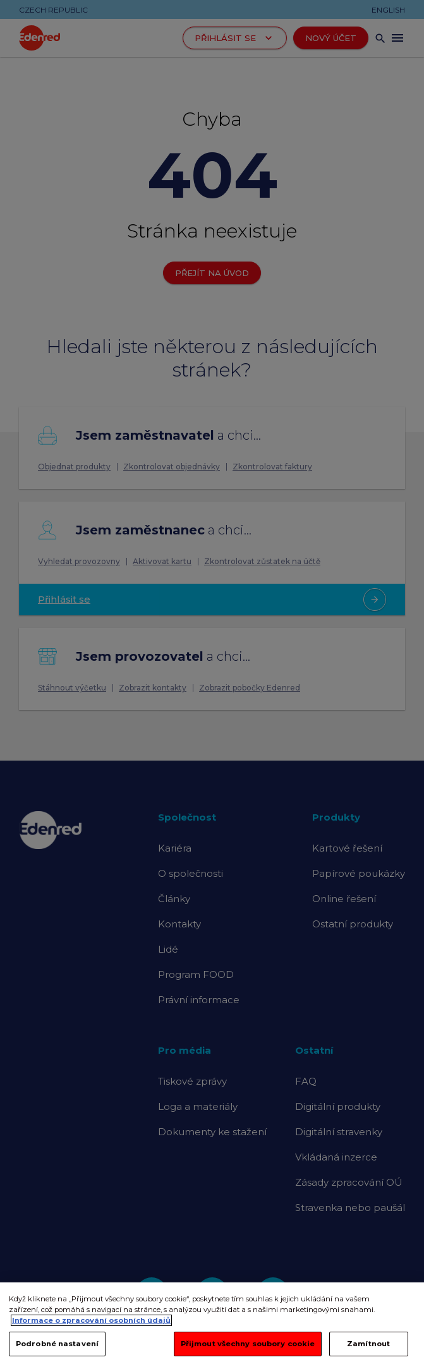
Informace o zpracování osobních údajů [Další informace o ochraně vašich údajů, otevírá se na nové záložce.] (91, 1336)
